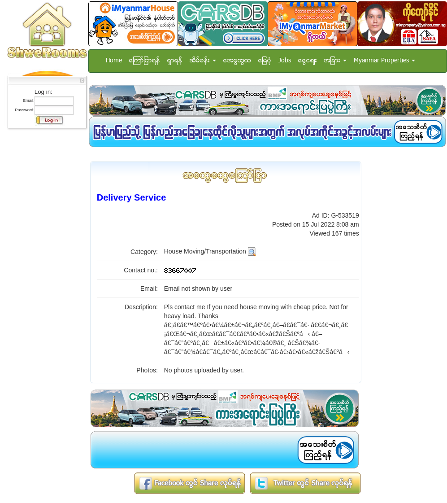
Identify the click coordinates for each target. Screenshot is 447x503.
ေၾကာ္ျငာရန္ (144, 61)
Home (114, 61)
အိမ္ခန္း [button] (203, 61)
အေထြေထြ (237, 61)
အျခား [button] (335, 61)
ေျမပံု (264, 61)
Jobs (284, 61)
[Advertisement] (44, 267)
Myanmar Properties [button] (384, 61)
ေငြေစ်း (307, 61)
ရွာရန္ (174, 61)
